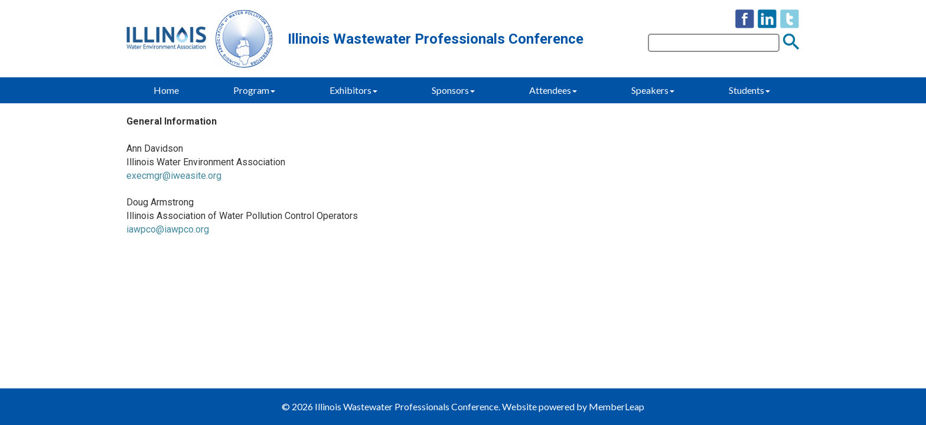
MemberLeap (616, 406)
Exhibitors (353, 90)
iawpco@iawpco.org (167, 229)
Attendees (553, 90)
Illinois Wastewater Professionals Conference (435, 39)
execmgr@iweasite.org (173, 175)
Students (749, 90)
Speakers (652, 90)
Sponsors (453, 90)
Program (254, 90)
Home (166, 90)
